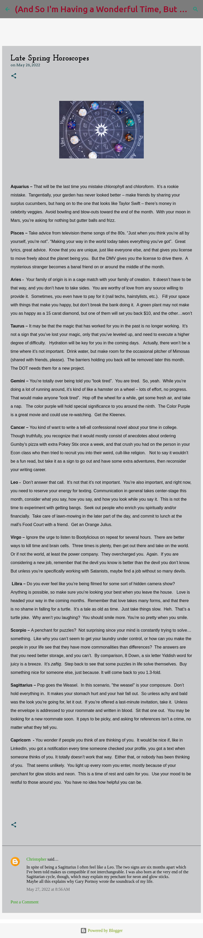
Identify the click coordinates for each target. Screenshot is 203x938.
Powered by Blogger (101, 930)
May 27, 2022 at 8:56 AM (48, 889)
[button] (14, 76)
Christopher (36, 859)
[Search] (195, 9)
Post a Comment (25, 902)
